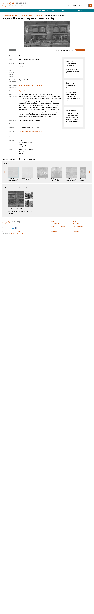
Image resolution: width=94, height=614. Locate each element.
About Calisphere (56, 224)
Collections (64, 10)
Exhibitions (78, 10)
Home (53, 221)
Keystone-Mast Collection (36, 15)
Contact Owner (79, 50)
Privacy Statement (78, 226)
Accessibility (76, 229)
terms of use (76, 100)
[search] (90, 5)
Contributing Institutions (44, 10)
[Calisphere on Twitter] (13, 228)
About (90, 10)
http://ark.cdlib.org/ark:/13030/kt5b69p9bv (31, 131)
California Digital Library (17, 233)
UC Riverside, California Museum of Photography (15, 15)
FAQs (74, 221)
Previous (5, 172)
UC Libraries (21, 232)
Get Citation (12, 50)
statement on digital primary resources (72, 74)
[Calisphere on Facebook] (16, 228)
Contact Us (76, 231)
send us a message (75, 123)
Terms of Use (76, 224)
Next (89, 172)
